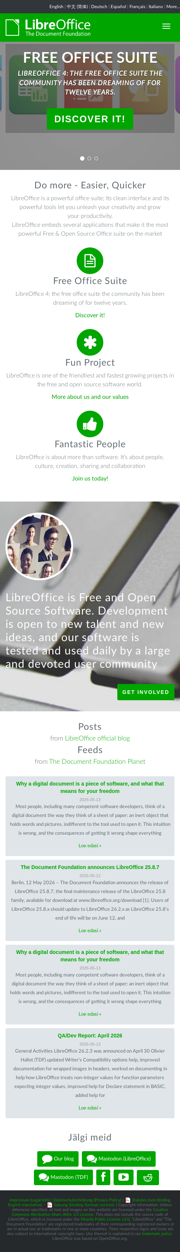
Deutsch (99, 6)
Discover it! (89, 119)
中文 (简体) (77, 6)
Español (118, 6)
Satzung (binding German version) (84, 1205)
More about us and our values (90, 397)
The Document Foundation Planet (97, 762)
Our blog (58, 1159)
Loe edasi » (90, 846)
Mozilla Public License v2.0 (105, 1219)
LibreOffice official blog (97, 738)
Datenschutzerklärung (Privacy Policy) (87, 1200)
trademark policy (157, 1234)
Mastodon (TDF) (63, 1177)
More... (173, 6)
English (56, 6)
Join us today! (90, 479)
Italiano (156, 6)
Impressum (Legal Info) (30, 1200)
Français (137, 6)
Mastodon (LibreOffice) (119, 1159)
